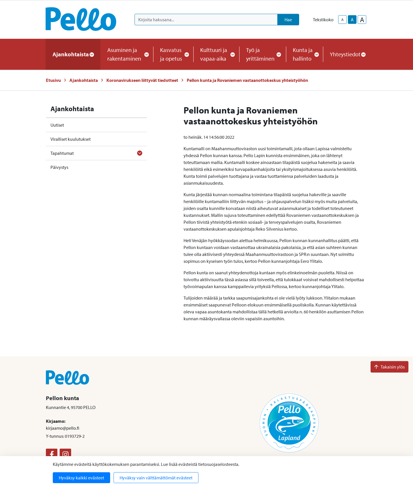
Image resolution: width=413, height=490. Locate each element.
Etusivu (53, 80)
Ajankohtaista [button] (72, 54)
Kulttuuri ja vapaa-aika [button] (216, 54)
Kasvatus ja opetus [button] (173, 54)
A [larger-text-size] (362, 19)
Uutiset (57, 125)
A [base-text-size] (352, 19)
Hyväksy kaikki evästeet (81, 478)
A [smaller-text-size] (342, 19)
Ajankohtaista (83, 80)
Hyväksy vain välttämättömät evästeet (156, 478)
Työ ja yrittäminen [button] (262, 54)
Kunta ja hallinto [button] (304, 54)
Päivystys (59, 167)
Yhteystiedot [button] (347, 54)
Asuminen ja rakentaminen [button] (126, 54)
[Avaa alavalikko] (139, 153)
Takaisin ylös (389, 367)
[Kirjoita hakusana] (206, 19)
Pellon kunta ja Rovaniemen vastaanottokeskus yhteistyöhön (247, 80)
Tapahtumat (62, 153)
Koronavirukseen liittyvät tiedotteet (142, 80)
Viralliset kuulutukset (70, 139)
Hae (288, 19)
